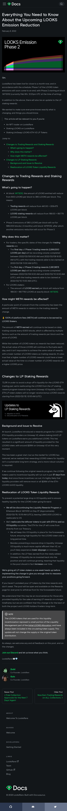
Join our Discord (10, 652)
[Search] (62, 4)
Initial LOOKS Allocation (39, 625)
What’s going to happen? (22, 148)
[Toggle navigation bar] (4, 4)
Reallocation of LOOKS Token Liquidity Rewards (33, 167)
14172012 (19, 193)
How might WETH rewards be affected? (28, 156)
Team (8, 765)
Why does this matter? (21, 152)
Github (10, 770)
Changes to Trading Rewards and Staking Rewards (30, 144)
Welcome (10, 732)
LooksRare (12, 761)
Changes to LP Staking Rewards (21, 160)
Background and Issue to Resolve (26, 163)
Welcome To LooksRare (17, 718)
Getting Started (13, 747)
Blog (8, 774)
